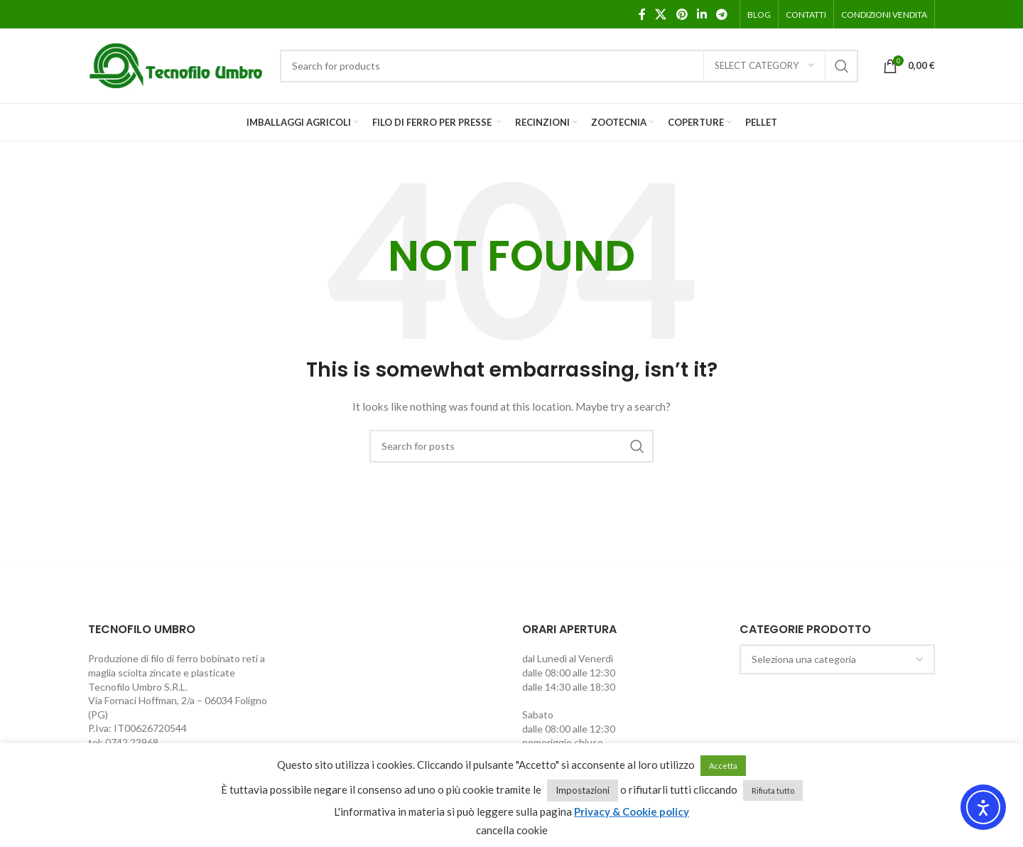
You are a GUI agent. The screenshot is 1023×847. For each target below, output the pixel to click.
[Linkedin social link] (701, 14)
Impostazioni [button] (583, 790)
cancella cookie (512, 830)
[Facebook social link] (642, 14)
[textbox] (837, 659)
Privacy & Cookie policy (631, 811)
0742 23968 (131, 742)
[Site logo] (177, 64)
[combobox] (838, 659)
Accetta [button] (723, 765)
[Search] (569, 66)
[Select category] (764, 66)
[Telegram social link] (722, 14)
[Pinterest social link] (681, 14)
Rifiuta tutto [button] (773, 790)
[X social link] (661, 14)
